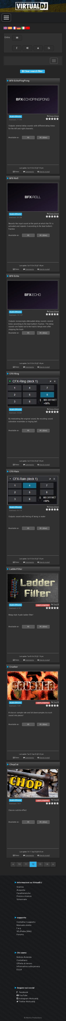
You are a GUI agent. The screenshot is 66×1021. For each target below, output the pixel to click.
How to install (44, 172)
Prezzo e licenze (24, 896)
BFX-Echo (14, 276)
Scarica (20, 887)
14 (47, 864)
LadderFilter (15, 569)
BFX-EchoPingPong (19, 81)
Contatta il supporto (26, 922)
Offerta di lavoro (24, 963)
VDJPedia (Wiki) (24, 931)
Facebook (22, 992)
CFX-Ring (14, 374)
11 (26, 864)
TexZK (56, 604)
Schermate (22, 899)
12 (33, 864)
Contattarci (22, 960)
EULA (19, 969)
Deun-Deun (54, 116)
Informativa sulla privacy (28, 966)
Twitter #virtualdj (26, 1001)
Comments (29, 172)
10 (19, 864)
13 (40, 864)
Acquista (21, 890)
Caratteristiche (23, 893)
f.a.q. (19, 928)
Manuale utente (24, 925)
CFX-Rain (14, 471)
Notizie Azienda (24, 957)
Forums (20, 934)
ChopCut (13, 764)
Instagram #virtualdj (27, 998)
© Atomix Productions (33, 1018)
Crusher (13, 667)
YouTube (22, 995)
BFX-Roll (13, 178)
